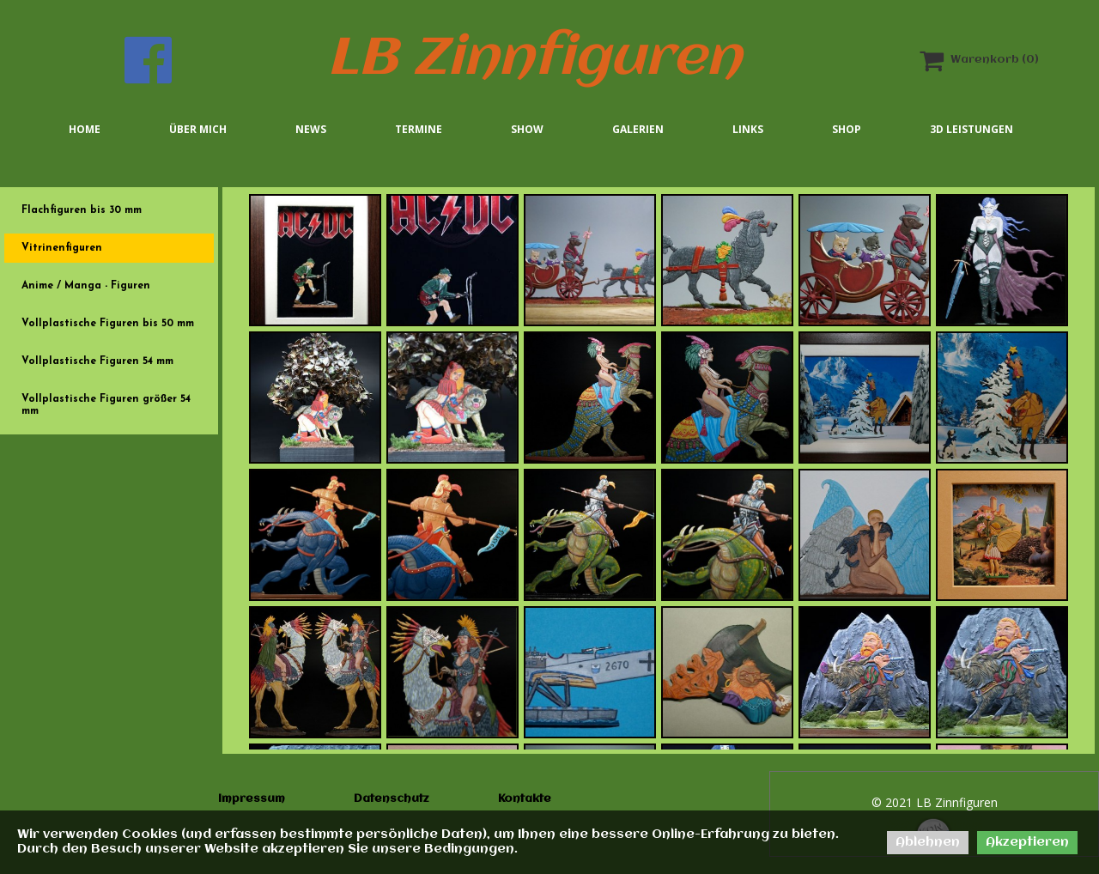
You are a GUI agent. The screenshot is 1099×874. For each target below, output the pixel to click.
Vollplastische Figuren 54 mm (97, 361)
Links (747, 129)
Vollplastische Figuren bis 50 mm (107, 324)
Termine (418, 129)
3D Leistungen (971, 129)
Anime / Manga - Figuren (85, 286)
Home (84, 129)
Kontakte (524, 798)
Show (527, 129)
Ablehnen (928, 842)
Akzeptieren (1027, 842)
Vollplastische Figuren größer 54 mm (106, 405)
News (310, 129)
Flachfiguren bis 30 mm (81, 210)
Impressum (251, 798)
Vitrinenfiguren (61, 248)
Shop (846, 129)
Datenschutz (391, 798)
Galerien (638, 129)
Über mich (198, 129)
